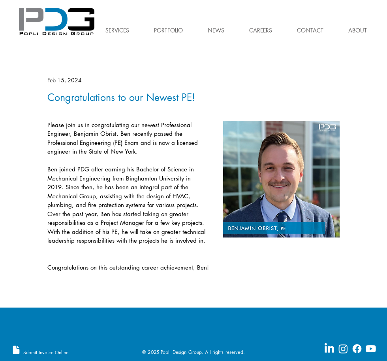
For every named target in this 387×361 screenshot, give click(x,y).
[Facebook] (357, 349)
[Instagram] (343, 349)
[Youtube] (371, 349)
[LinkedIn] (329, 349)
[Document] (16, 350)
